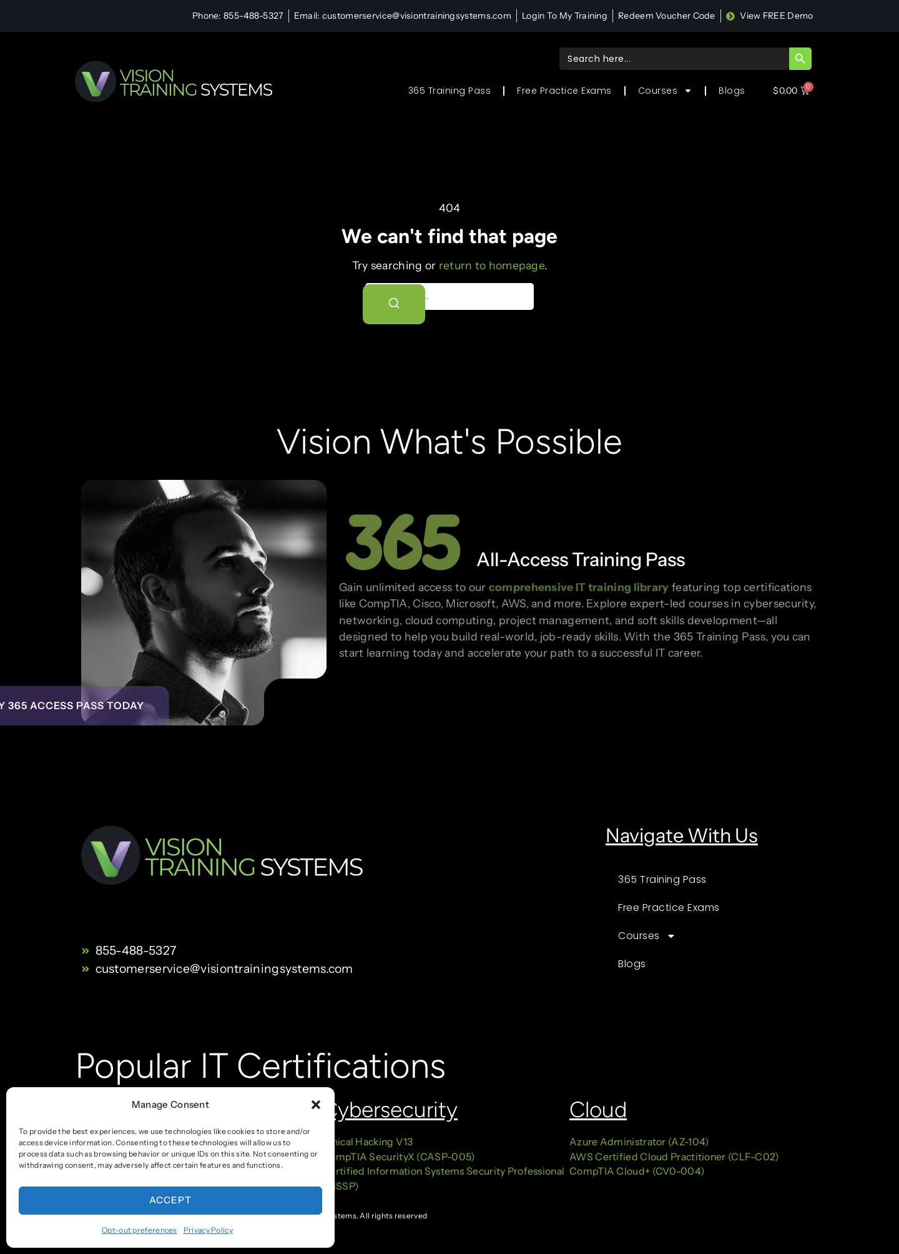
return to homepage (491, 265)
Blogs (732, 90)
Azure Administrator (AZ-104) (639, 1142)
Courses (665, 90)
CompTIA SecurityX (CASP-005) (398, 1157)
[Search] (394, 304)
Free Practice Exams (564, 90)
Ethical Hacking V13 (368, 1142)
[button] (316, 1104)
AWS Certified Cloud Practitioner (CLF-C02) (674, 1157)
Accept (170, 1200)
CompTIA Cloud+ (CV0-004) (636, 1171)
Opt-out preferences (139, 1230)
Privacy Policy (208, 1230)
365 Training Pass (449, 90)
